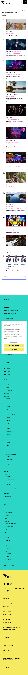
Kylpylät (8, 423)
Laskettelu (9, 426)
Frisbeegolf (9, 406)
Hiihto (8, 412)
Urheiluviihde (7, 563)
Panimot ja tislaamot (11, 462)
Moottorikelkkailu (10, 437)
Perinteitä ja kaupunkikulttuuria (10, 490)
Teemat (6, 532)
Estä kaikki (14, 349)
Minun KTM (7, 357)
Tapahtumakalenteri (9, 529)
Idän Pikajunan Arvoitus (13, 53)
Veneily (8, 450)
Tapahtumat (6, 521)
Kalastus (8, 417)
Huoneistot (7, 384)
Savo (5, 499)
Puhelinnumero (7, 612)
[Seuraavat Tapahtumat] (24, 276)
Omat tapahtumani (9, 526)
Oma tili (6, 471)
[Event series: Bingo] (14, 266)
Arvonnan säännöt (8, 302)
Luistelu (8, 428)
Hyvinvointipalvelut (11, 414)
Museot (8, 456)
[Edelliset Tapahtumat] (5, 276)
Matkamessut (7, 393)
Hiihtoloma (9, 553)
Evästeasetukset (13, 342)
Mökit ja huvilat (8, 390)
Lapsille (7, 537)
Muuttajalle (7, 484)
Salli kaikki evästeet (14, 345)
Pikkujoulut (7, 543)
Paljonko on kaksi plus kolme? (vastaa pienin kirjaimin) (12, 659)
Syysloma (7, 548)
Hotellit (7, 382)
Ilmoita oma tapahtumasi (10, 523)
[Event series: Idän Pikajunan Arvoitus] (16, 51)
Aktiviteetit (7, 398)
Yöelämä (7, 515)
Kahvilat (7, 506)
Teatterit (8, 464)
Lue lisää (5, 338)
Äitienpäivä (9, 186)
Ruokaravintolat (8, 512)
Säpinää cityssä (7, 496)
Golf (7, 409)
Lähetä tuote (7, 374)
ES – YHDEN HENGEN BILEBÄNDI (14, 167)
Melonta (8, 434)
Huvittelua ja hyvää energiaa (10, 313)
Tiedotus (7, 359)
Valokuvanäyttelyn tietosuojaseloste (12, 565)
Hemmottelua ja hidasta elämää (11, 310)
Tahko (5, 518)
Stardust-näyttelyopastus (13, 74)
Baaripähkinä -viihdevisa (13, 230)
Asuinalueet (8, 476)
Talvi (6, 551)
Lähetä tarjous (7, 371)
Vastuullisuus (8, 559)
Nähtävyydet (9, 459)
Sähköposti (6, 619)
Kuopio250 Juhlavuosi (9, 366)
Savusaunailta (10, 96)
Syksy (6, 545)
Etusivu (5, 304)
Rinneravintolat (8, 509)
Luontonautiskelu (8, 377)
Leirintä (7, 387)
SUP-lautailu (9, 448)
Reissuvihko (6, 493)
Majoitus (6, 379)
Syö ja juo (6, 504)
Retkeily (8, 439)
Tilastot (7, 362)
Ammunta (9, 401)
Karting (8, 420)
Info (5, 316)
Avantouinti (9, 403)
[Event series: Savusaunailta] (17, 94)
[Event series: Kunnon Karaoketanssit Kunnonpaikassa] (14, 140)
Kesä (6, 534)
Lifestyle (7, 482)
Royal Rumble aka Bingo (13, 250)
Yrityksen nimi (7, 596)
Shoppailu (7, 468)
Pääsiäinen (7, 540)
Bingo (7, 268)
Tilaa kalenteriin (13, 281)
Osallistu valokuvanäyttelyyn (10, 488)
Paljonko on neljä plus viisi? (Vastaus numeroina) (11, 628)
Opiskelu (6, 474)
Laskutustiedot (8, 354)
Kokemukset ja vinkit (9, 479)
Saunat (8, 445)
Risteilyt (8, 442)
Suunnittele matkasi (8, 502)
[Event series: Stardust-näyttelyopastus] (14, 72)
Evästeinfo (6, 307)
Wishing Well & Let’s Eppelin (13, 119)
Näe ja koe (6, 396)
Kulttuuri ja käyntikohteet (10, 454)
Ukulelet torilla (10, 33)
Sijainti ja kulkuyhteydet (10, 318)
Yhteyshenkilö (7, 604)
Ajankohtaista (7, 299)
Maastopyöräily (10, 431)
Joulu (8, 556)
